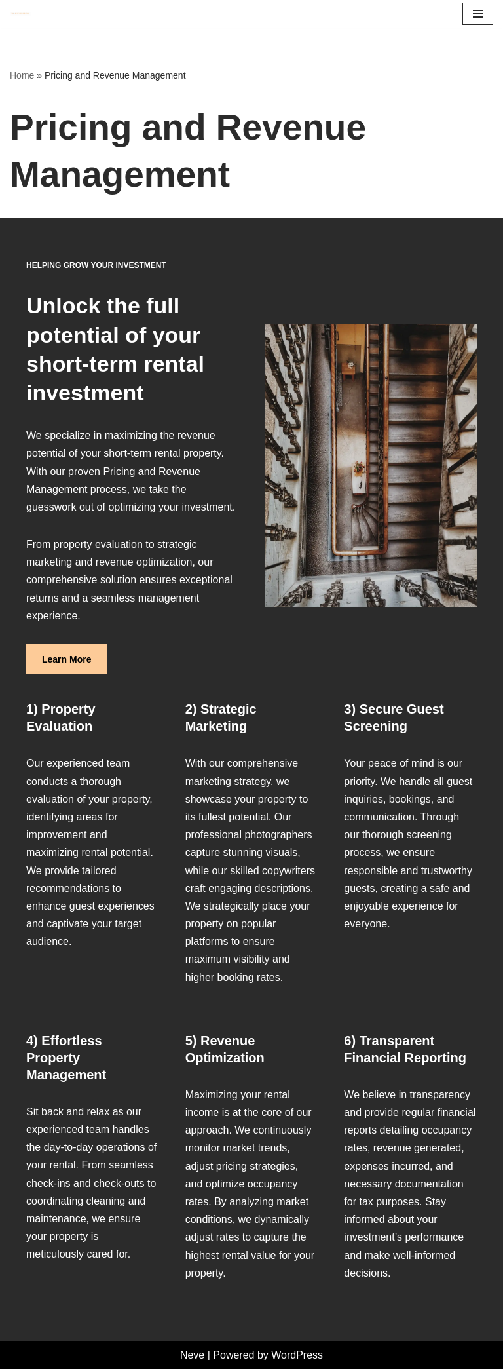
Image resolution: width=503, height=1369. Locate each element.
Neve (192, 1354)
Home (22, 75)
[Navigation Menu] (477, 14)
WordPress (297, 1354)
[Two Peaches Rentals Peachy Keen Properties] (20, 14)
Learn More (66, 659)
